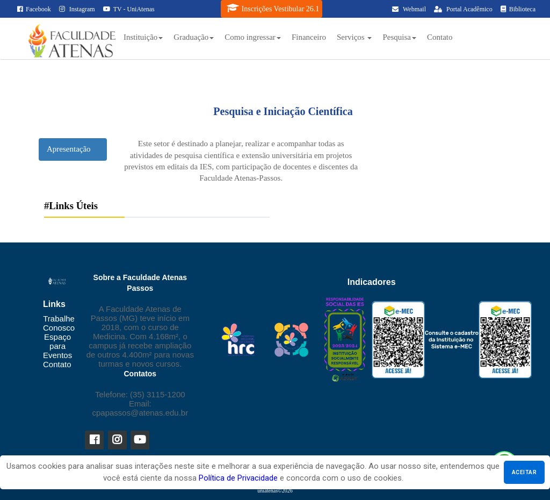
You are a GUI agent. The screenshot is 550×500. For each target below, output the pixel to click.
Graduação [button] (193, 37)
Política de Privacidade (238, 478)
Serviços (354, 37)
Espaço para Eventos (57, 346)
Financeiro (309, 37)
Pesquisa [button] (399, 37)
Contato (440, 37)
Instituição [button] (143, 37)
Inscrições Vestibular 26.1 (273, 8)
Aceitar (524, 472)
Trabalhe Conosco (59, 323)
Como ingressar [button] (253, 37)
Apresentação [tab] (69, 149)
